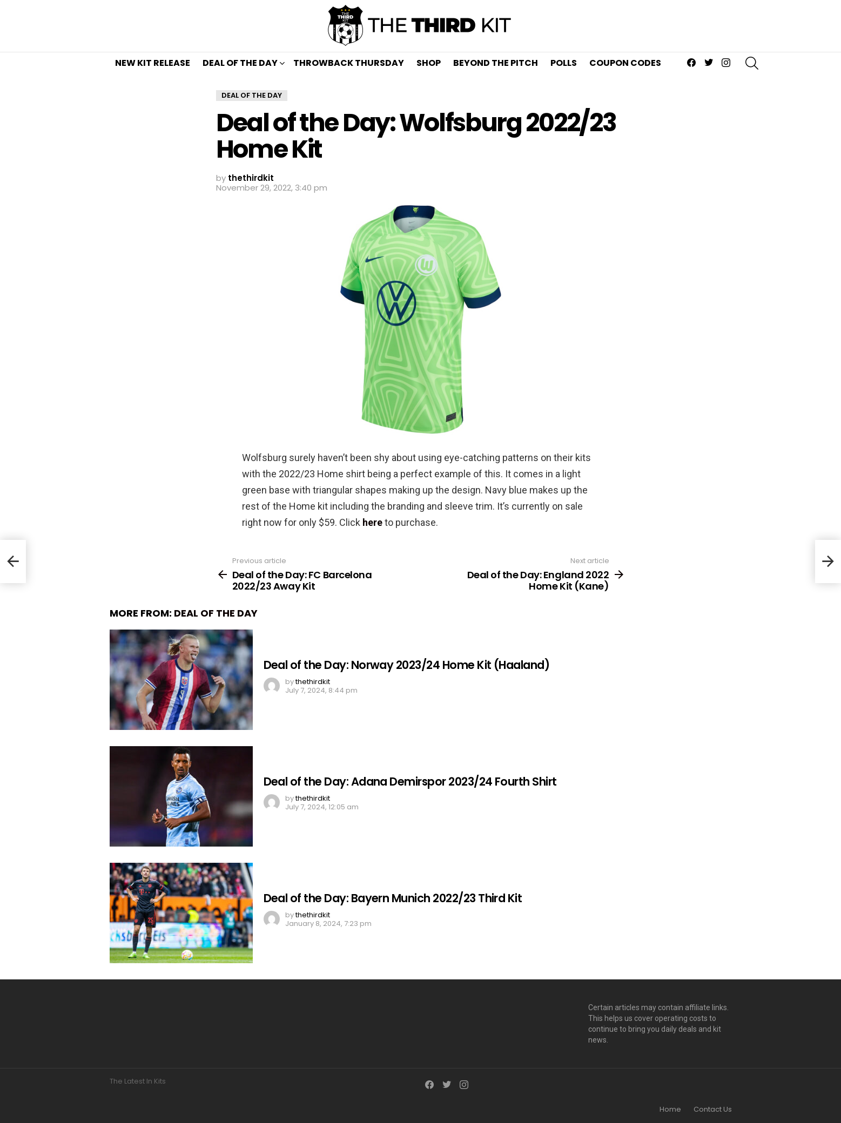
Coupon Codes (625, 63)
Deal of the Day (240, 63)
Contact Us (713, 1109)
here (372, 522)
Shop (428, 63)
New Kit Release (152, 63)
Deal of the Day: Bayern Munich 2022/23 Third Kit (393, 898)
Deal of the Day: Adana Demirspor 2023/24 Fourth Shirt (410, 781)
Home (670, 1109)
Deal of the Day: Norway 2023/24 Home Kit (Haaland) (407, 665)
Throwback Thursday (348, 63)
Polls (563, 63)
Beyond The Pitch (495, 63)
